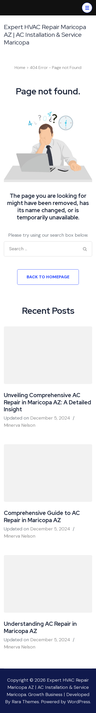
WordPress (78, 702)
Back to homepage (48, 277)
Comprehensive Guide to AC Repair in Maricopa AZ (42, 516)
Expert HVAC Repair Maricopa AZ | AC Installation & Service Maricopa (45, 34)
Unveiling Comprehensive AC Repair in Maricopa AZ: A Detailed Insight (47, 402)
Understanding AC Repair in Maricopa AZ (40, 627)
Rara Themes (25, 702)
